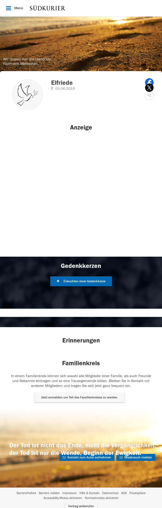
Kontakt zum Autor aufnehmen (87, 457)
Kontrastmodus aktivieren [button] (101, 498)
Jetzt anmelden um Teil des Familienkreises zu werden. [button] (79, 397)
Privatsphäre (137, 493)
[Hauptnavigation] (81, 8)
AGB (124, 493)
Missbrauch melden (136, 457)
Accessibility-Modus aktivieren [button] (63, 498)
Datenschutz (110, 493)
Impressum (69, 493)
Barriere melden (49, 493)
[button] (149, 95)
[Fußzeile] (81, 496)
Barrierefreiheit (26, 493)
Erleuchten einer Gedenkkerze (81, 281)
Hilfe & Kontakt (89, 493)
